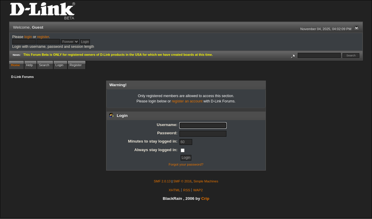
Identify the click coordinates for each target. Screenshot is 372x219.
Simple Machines (205, 181)
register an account (187, 101)
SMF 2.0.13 (162, 181)
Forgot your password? (186, 164)
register (43, 37)
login (28, 37)
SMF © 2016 (182, 181)
